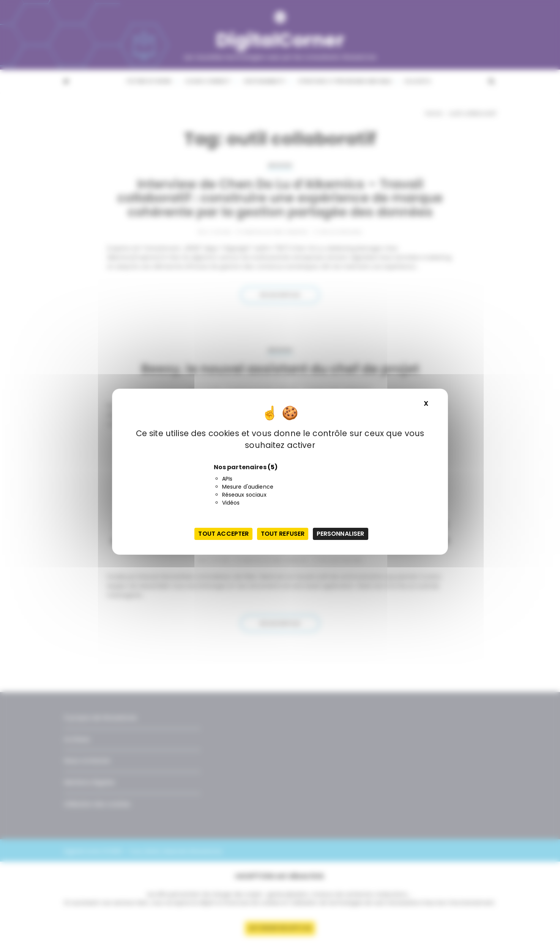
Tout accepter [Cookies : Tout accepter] (223, 533)
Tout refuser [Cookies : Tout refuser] (283, 533)
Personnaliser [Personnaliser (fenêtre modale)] (340, 533)
